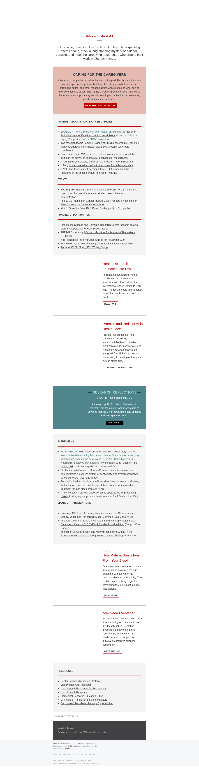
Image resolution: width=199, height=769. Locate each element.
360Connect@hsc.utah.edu (94, 732)
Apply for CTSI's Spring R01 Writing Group (84, 247)
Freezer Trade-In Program (118, 161)
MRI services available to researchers (102, 154)
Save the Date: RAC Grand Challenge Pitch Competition (100, 208)
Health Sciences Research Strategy (80, 681)
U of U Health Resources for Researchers (83, 688)
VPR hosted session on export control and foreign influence (103, 189)
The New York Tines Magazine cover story (103, 451)
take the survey (73, 158)
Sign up (73, 746)
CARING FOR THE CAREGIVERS (99, 74)
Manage (56, 743)
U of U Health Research (74, 692)
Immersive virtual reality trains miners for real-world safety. (101, 165)
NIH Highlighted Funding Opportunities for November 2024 (93, 240)
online (67, 748)
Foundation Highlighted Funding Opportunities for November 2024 (97, 243)
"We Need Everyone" (119, 613)
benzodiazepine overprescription (118, 474)
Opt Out (77, 743)
